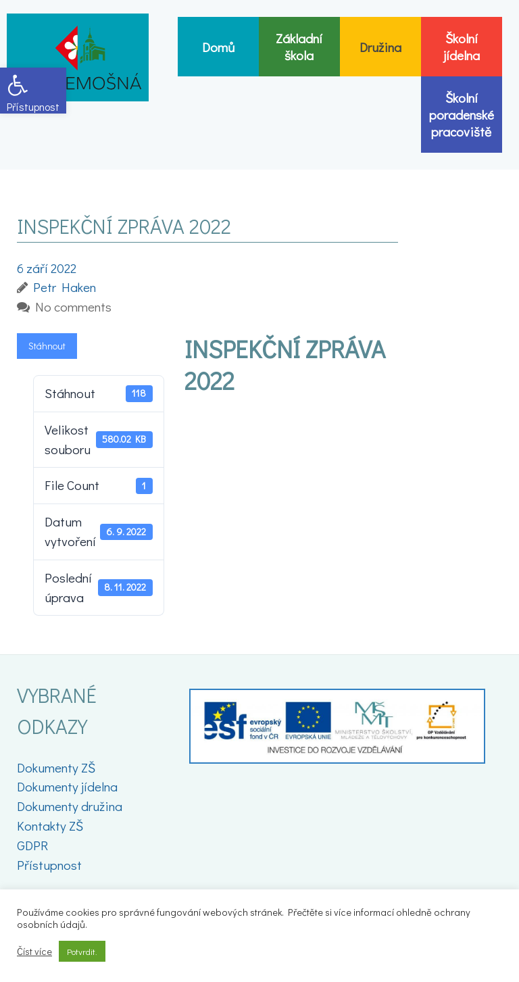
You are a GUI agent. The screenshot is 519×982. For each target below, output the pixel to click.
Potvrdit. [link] (82, 951)
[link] (33, 91)
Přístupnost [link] (49, 864)
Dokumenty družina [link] (69, 805)
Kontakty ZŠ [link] (50, 825)
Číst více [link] (34, 952)
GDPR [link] (32, 845)
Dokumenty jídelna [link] (67, 786)
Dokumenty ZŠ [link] (56, 767)
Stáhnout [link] (47, 345)
